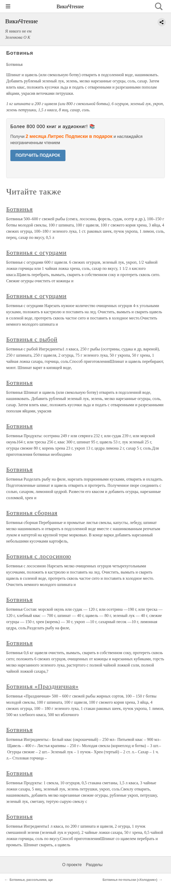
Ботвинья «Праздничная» (42, 686)
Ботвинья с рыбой (31, 339)
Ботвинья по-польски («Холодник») (129, 880)
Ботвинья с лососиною (38, 556)
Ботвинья (19, 209)
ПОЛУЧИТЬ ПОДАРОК (38, 155)
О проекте (72, 865)
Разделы (94, 865)
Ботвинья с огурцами (36, 252)
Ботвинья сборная (31, 512)
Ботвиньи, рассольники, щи (31, 880)
